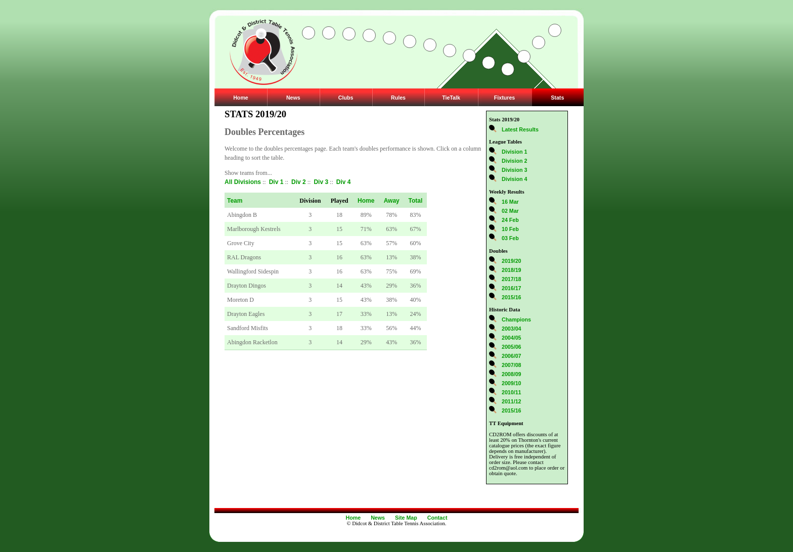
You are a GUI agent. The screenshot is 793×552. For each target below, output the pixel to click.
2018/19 (511, 270)
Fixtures (504, 98)
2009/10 (511, 383)
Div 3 (321, 182)
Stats (557, 98)
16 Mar (510, 202)
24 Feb (510, 220)
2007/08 (511, 365)
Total (416, 200)
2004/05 (511, 338)
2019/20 (511, 261)
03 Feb (510, 238)
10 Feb (510, 229)
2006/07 (511, 356)
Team (234, 200)
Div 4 (343, 182)
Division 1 (514, 152)
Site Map (406, 518)
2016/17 (511, 288)
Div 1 (276, 182)
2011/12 (511, 401)
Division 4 (514, 179)
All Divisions (243, 182)
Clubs (346, 98)
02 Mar (510, 211)
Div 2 (298, 182)
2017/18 (511, 279)
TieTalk (451, 98)
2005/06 (511, 347)
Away (392, 200)
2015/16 (511, 297)
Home (240, 98)
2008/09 (511, 374)
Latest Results (520, 129)
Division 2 (514, 161)
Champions (516, 319)
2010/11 (511, 392)
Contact (437, 518)
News (293, 98)
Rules (398, 98)
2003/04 (511, 329)
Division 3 (514, 170)
